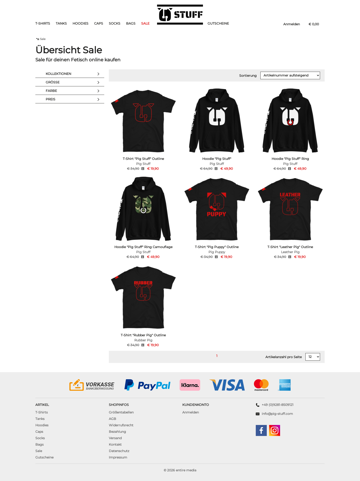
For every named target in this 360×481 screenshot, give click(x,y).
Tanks (61, 23)
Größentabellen (121, 412)
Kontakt (115, 444)
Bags (130, 23)
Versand (115, 438)
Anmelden (190, 412)
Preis (74, 99)
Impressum (118, 457)
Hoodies (80, 23)
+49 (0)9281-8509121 (277, 405)
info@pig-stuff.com (277, 414)
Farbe (74, 91)
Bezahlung (117, 432)
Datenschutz (119, 451)
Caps (98, 23)
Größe (74, 82)
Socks (114, 23)
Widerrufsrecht (121, 425)
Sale (145, 23)
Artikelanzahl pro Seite (283, 357)
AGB (112, 419)
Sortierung (248, 76)
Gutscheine (218, 23)
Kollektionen (74, 74)
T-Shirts (42, 23)
